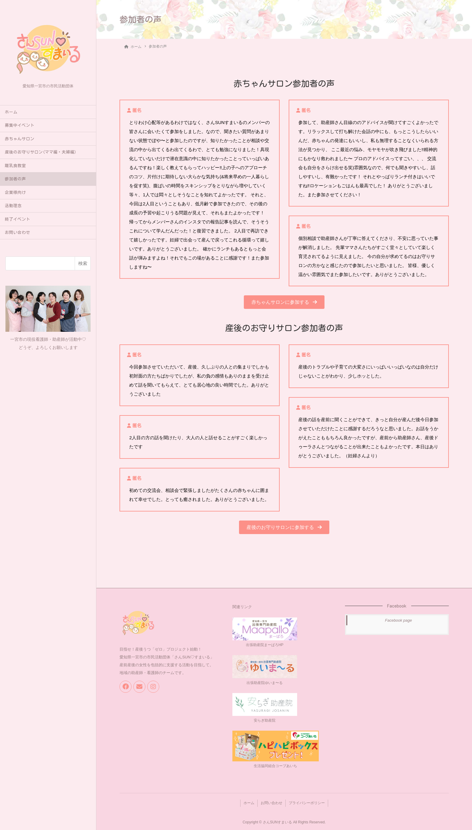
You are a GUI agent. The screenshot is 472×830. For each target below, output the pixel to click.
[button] (284, 302)
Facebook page (398, 620)
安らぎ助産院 (264, 720)
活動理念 (13, 206)
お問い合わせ (17, 232)
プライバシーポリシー (308, 802)
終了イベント (17, 219)
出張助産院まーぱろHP (265, 644)
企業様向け (15, 192)
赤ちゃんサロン (19, 139)
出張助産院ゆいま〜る (265, 682)
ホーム (11, 112)
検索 (82, 263)
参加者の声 (15, 179)
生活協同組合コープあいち (275, 765)
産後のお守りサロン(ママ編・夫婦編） (42, 152)
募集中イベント (19, 125)
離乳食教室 (15, 165)
